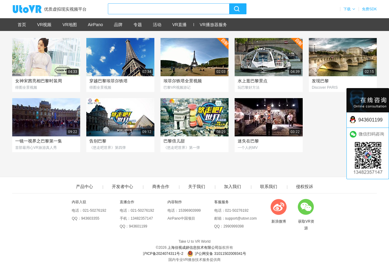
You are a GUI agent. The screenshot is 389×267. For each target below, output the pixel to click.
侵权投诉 (304, 186)
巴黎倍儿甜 (174, 141)
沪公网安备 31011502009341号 (216, 254)
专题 (137, 24)
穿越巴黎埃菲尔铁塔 (108, 80)
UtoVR (33, 9)
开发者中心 (122, 186)
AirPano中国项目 (181, 218)
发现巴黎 (320, 80)
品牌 (118, 24)
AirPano (95, 24)
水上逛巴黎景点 (252, 80)
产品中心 (84, 186)
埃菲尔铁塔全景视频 (183, 80)
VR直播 (179, 24)
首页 (22, 24)
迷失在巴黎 (248, 141)
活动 (157, 24)
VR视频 (44, 24)
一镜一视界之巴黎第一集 (38, 141)
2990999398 (233, 226)
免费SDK (369, 9)
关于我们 (196, 186)
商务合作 (160, 186)
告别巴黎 (97, 141)
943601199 (138, 226)
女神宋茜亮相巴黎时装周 (38, 80)
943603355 (90, 218)
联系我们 (268, 186)
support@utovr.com (241, 218)
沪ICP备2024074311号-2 (163, 254)
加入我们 (232, 186)
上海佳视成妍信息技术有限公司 (193, 247)
